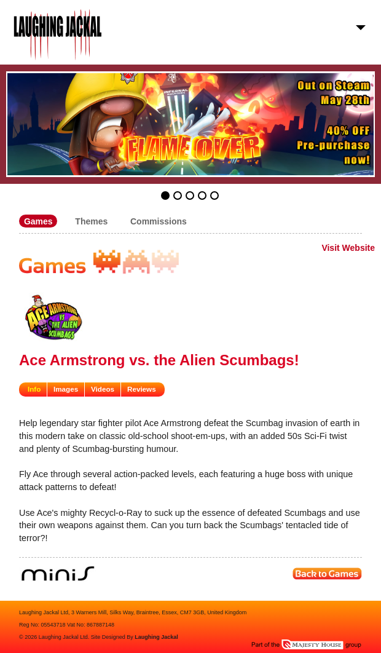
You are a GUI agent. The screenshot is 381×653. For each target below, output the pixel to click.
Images (65, 389)
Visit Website (348, 247)
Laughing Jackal (156, 637)
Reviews (141, 389)
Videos (102, 389)
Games (38, 221)
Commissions (158, 221)
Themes (91, 221)
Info (34, 389)
